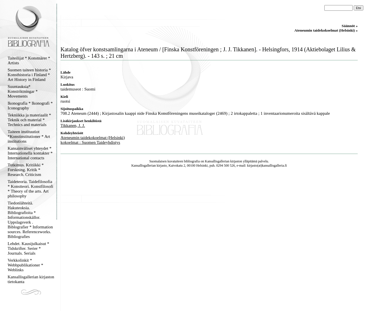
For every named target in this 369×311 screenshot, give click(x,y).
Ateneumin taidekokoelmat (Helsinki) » (326, 30)
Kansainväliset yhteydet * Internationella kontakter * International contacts (30, 153)
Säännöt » (350, 26)
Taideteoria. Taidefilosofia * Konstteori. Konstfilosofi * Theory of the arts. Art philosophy (30, 188)
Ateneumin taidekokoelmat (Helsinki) (93, 137)
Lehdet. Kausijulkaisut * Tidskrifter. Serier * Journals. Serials (28, 248)
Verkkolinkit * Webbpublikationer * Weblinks (25, 265)
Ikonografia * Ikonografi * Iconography (30, 105)
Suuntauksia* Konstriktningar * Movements (23, 91)
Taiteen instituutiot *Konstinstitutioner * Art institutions (29, 136)
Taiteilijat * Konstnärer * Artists (29, 60)
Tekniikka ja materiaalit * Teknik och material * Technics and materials (29, 120)
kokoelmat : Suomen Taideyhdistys (90, 142)
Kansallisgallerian (217, 161)
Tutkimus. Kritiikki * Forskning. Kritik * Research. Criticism (26, 170)
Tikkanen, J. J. (73, 125)
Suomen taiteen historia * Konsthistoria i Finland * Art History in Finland (29, 75)
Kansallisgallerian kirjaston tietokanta (31, 279)
